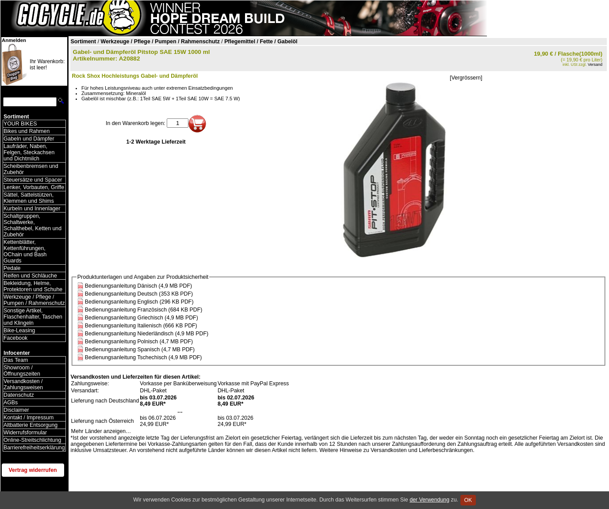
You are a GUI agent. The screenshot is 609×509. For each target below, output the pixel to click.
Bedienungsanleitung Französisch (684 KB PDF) (144, 310)
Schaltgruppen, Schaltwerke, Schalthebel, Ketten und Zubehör (32, 225)
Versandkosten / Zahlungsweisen (23, 384)
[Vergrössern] (466, 78)
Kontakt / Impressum (29, 417)
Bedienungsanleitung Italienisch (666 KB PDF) (141, 326)
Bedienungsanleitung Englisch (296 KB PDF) (139, 302)
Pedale (12, 268)
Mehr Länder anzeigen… (101, 431)
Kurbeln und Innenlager (32, 208)
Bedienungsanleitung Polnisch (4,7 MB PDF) (139, 341)
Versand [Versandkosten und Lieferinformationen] (595, 64)
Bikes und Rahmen (27, 131)
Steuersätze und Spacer (33, 180)
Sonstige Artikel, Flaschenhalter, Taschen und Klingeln (33, 317)
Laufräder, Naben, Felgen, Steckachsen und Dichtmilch (29, 152)
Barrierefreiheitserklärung (34, 447)
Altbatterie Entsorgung (30, 425)
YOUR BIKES (20, 124)
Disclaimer (16, 410)
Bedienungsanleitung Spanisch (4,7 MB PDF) (140, 349)
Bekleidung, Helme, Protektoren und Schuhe (33, 286)
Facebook (15, 338)
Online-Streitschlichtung (32, 440)
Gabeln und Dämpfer (29, 139)
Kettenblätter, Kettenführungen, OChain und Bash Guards (25, 251)
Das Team (16, 360)
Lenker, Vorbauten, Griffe (34, 187)
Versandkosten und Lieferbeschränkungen (422, 450)
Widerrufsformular (25, 432)
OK (468, 500)
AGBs (11, 402)
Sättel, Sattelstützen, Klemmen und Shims (29, 198)
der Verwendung (429, 500)
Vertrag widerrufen (33, 470)
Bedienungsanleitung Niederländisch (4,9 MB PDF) (146, 333)
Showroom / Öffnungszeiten (22, 371)
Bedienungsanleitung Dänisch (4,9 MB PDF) (138, 286)
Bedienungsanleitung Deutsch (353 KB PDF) (139, 294)
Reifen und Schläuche (30, 276)
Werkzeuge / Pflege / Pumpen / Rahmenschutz (34, 300)
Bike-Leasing (19, 330)
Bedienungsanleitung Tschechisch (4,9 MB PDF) (143, 357)
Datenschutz (19, 395)
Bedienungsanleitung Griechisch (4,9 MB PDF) (141, 318)
